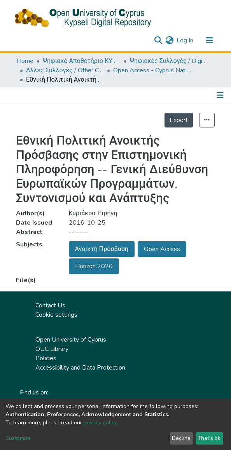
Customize (18, 438)
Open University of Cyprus (70, 339)
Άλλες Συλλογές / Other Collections (65, 70)
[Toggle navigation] (209, 40)
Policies (45, 358)
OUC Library (51, 349)
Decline (181, 438)
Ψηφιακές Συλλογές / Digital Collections (169, 61)
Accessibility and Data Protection (80, 367)
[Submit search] (158, 40)
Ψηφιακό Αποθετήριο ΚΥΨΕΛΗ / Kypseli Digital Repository (82, 61)
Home (25, 61)
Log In (185, 40)
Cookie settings (56, 314)
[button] (169, 40)
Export (179, 120)
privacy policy (100, 422)
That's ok (209, 438)
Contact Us (50, 305)
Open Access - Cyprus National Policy (152, 70)
